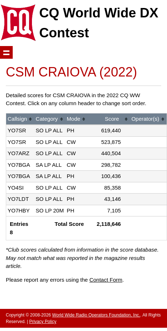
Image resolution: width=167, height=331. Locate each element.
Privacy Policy (42, 321)
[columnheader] (20, 119)
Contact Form (105, 280)
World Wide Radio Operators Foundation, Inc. (96, 315)
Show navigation (6, 52)
